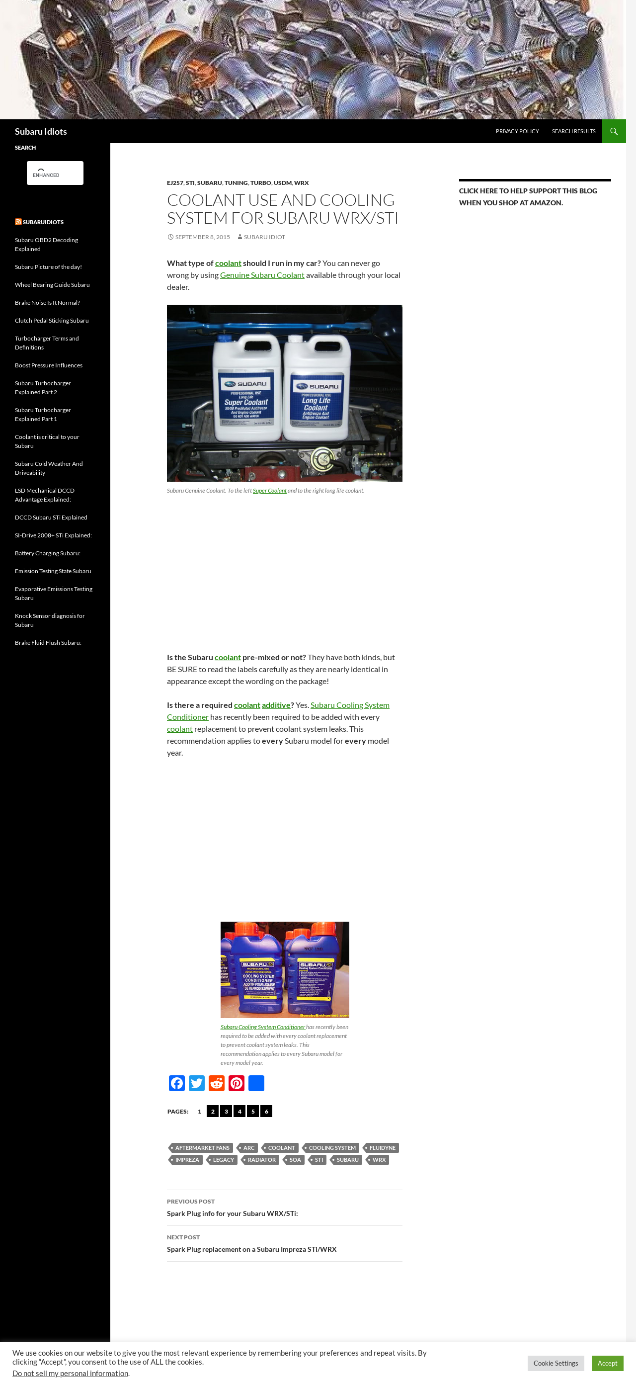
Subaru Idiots (41, 131)
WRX (301, 182)
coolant (228, 262)
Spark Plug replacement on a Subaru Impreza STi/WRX (284, 1242)
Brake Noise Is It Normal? (47, 302)
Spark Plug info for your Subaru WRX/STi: (284, 1206)
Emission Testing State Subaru (53, 571)
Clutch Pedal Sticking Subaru (52, 320)
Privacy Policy (517, 131)
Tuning (236, 182)
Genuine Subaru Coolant (262, 274)
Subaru (209, 182)
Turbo (260, 182)
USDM (283, 182)
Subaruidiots (43, 222)
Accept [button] (608, 1363)
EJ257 (175, 182)
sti (319, 1159)
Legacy (223, 1159)
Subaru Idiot (264, 237)
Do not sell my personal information (70, 1373)
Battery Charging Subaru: (47, 553)
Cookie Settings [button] (556, 1363)
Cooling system (332, 1147)
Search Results (574, 131)
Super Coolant (270, 490)
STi (190, 182)
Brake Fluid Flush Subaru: (48, 642)
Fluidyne (383, 1147)
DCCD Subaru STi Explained (51, 517)
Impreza (187, 1159)
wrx (379, 1159)
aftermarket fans (202, 1147)
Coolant (281, 1147)
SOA (295, 1159)
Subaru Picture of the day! (48, 266)
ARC (248, 1147)
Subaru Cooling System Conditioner (263, 1027)
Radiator (262, 1159)
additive (276, 704)
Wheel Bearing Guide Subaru (52, 284)
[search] (46, 175)
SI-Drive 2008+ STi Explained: (53, 535)
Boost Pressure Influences (48, 365)
